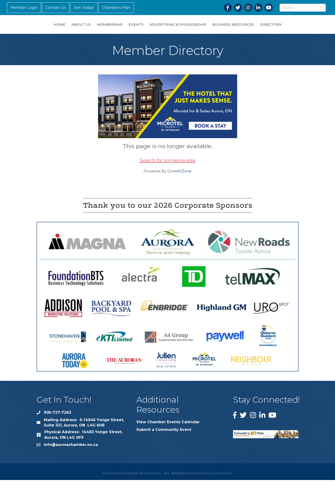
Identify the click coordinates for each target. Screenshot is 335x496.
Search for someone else (167, 176)
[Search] (303, 8)
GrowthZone (179, 187)
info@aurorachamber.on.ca (71, 460)
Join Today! (84, 7)
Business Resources (257, 32)
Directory (295, 32)
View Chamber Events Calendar (168, 438)
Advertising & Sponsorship (202, 32)
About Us (57, 32)
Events (111, 32)
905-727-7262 (57, 428)
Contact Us (55, 7)
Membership (85, 32)
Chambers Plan (116, 7)
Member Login (24, 7)
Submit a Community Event (163, 445)
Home (35, 32)
